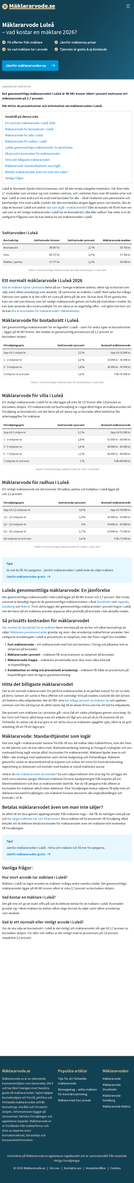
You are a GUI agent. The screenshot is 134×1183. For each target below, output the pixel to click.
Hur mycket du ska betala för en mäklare (28, 723)
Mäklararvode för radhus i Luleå (25, 141)
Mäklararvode (112, 1079)
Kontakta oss (72, 1168)
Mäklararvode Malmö (116, 1106)
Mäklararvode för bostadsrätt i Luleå (29, 129)
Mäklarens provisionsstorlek (28, 728)
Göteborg (8, 702)
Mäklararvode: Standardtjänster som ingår (33, 166)
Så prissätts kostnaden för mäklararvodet (32, 154)
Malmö (25, 702)
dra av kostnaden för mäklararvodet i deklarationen (45, 407)
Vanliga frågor (14, 178)
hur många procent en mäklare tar (87, 796)
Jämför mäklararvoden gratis (28, 673)
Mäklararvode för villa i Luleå (24, 135)
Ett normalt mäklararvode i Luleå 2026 (30, 123)
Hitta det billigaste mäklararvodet (27, 160)
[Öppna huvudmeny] (128, 6)
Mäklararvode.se (34, 1168)
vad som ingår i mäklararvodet (66, 207)
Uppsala (123, 698)
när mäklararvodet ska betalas (36, 870)
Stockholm (104, 698)
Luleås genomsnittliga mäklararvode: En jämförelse (39, 147)
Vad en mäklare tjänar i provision (23, 383)
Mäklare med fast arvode (74, 1100)
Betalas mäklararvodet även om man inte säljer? (36, 172)
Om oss (54, 1168)
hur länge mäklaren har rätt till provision (34, 915)
